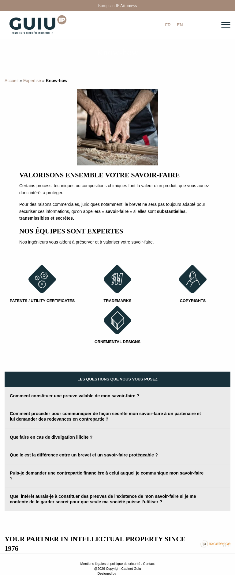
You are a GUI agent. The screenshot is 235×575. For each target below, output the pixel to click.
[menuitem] (168, 25)
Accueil (11, 80)
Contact (149, 564)
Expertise (32, 80)
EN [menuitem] (180, 25)
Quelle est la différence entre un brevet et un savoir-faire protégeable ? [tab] (84, 454)
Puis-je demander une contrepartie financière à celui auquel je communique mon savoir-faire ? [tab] (106, 476)
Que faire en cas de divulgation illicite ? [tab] (51, 437)
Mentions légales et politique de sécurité (110, 564)
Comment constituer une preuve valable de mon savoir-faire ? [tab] (74, 395)
